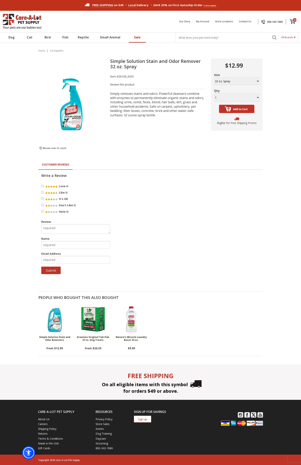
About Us (44, 419)
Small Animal (110, 37)
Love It (56, 186)
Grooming (102, 443)
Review (46, 222)
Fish (65, 37)
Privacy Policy (104, 419)
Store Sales (103, 424)
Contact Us (245, 21)
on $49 (104, 5)
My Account (202, 21)
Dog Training (104, 433)
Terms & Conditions (50, 438)
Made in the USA (48, 443)
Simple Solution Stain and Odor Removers (54, 338)
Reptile (83, 37)
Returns (43, 433)
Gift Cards (44, 448)
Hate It (57, 211)
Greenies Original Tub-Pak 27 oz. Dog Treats (93, 338)
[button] (28, 452)
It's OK (56, 199)
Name (45, 238)
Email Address (51, 253)
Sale (137, 37)
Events (100, 429)
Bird (48, 37)
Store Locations (224, 21)
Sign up (142, 419)
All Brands (287, 37)
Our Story (184, 21)
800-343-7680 (275, 21)
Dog (11, 37)
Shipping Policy (47, 429)
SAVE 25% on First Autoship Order (184, 5)
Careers (43, 424)
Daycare (101, 438)
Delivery (138, 5)
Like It (56, 192)
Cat (29, 37)
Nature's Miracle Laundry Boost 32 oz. (131, 338)
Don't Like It (60, 205)
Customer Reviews (55, 164)
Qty (217, 91)
